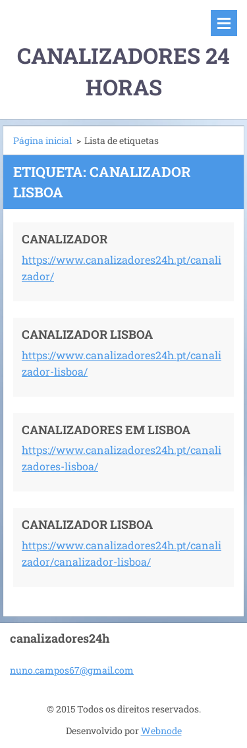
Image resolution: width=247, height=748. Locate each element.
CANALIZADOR (64, 239)
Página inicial (42, 140)
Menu (224, 23)
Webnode (161, 730)
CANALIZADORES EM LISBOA (106, 429)
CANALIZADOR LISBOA (87, 334)
